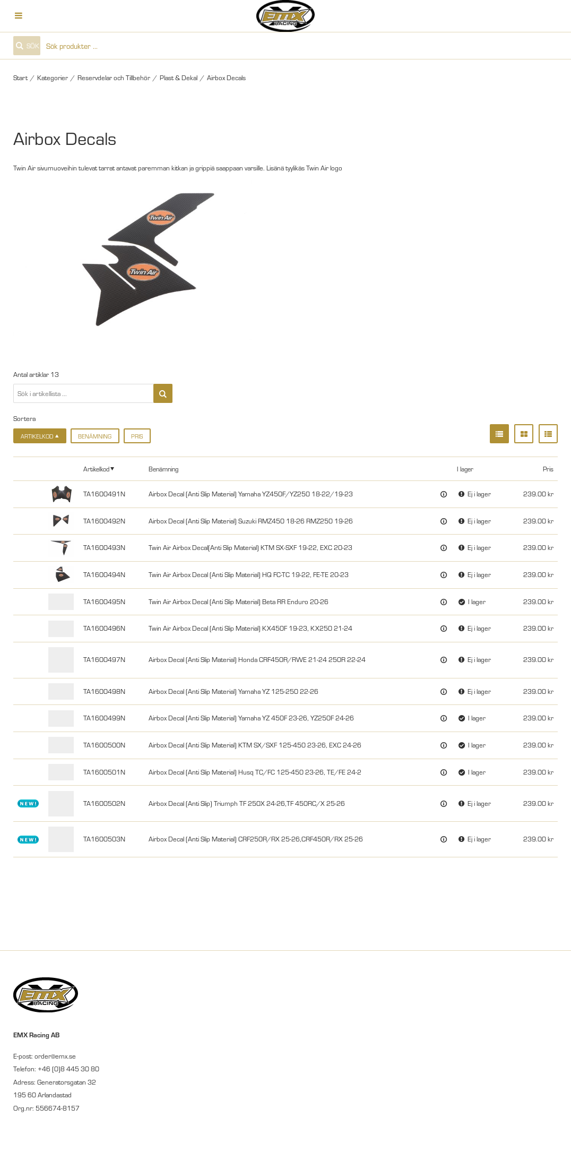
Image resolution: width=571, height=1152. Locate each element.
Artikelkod (96, 468)
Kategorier (52, 77)
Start (20, 77)
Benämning (94, 436)
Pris (137, 436)
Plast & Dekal (178, 77)
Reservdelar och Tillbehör (113, 77)
